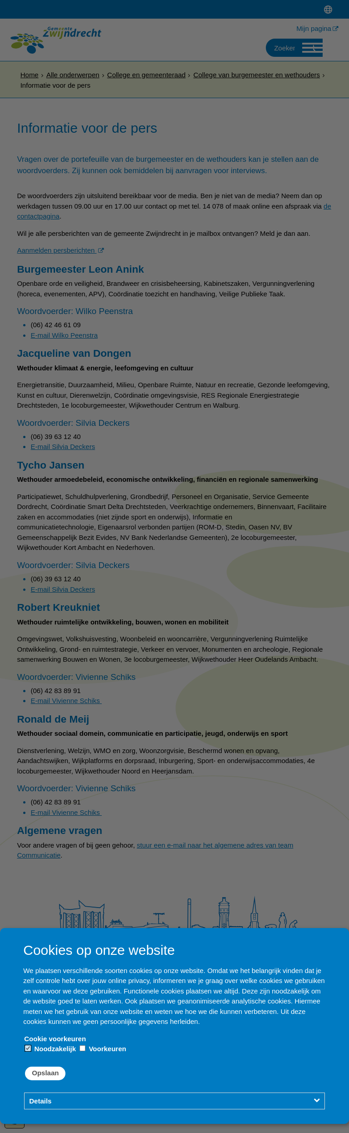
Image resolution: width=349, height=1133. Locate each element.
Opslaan (45, 1073)
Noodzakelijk (50, 1049)
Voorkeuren (103, 1049)
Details (40, 1101)
